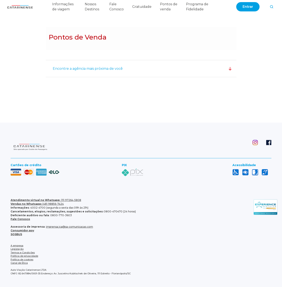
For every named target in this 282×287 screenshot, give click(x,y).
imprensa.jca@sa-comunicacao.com (69, 226)
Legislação (17, 248)
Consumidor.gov (22, 230)
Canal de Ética (19, 262)
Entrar (248, 7)
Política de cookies (22, 259)
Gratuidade (141, 7)
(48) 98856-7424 (37, 203)
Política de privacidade (24, 255)
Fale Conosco (20, 219)
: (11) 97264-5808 (46, 200)
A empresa (17, 245)
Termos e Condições (23, 252)
